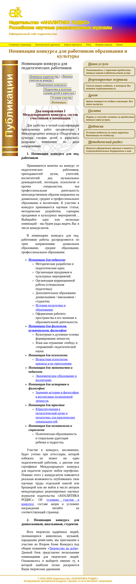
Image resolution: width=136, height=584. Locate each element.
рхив (93, 95)
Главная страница (20, 44)
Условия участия (61, 97)
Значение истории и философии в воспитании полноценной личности (57, 397)
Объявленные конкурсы (51, 84)
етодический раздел (105, 142)
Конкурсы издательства (44, 76)
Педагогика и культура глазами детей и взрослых (58, 91)
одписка (95, 126)
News (119, 44)
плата (94, 111)
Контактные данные (47, 44)
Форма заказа (103, 44)
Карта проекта (73, 44)
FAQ (88, 44)
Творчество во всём (63, 548)
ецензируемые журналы (108, 79)
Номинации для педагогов (47, 260)
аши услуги (98, 64)
